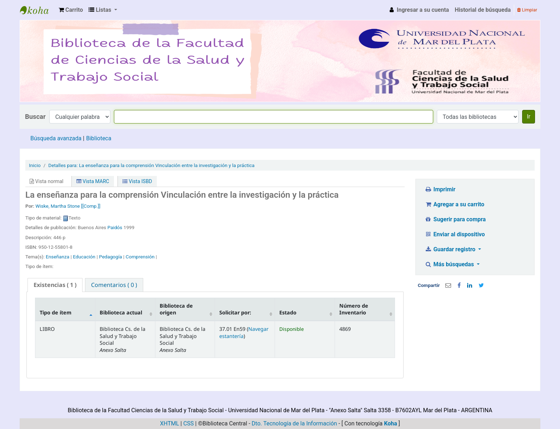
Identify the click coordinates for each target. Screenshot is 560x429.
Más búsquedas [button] (450, 264)
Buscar (35, 116)
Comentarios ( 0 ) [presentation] (114, 285)
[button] (71, 10)
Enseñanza (57, 256)
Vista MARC (92, 181)
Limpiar (527, 9)
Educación (84, 256)
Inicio (35, 165)
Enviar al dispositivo (455, 234)
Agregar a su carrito (454, 204)
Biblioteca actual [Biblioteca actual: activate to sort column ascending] (121, 312)
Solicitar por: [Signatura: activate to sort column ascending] (235, 312)
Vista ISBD (137, 181)
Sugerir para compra (455, 219)
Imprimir (440, 189)
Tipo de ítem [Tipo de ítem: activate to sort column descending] (55, 312)
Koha (390, 423)
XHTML (169, 423)
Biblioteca (98, 138)
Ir (528, 116)
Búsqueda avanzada (55, 138)
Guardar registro (451, 249)
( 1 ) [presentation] (55, 285)
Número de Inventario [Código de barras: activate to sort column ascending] (353, 309)
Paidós (115, 227)
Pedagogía (110, 256)
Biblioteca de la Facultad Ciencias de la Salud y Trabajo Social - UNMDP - (38, 10)
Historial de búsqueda (483, 9)
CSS (188, 423)
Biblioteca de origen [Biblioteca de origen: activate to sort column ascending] (176, 309)
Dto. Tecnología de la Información (294, 423)
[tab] (55, 285)
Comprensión (140, 256)
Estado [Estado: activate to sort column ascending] (287, 312)
